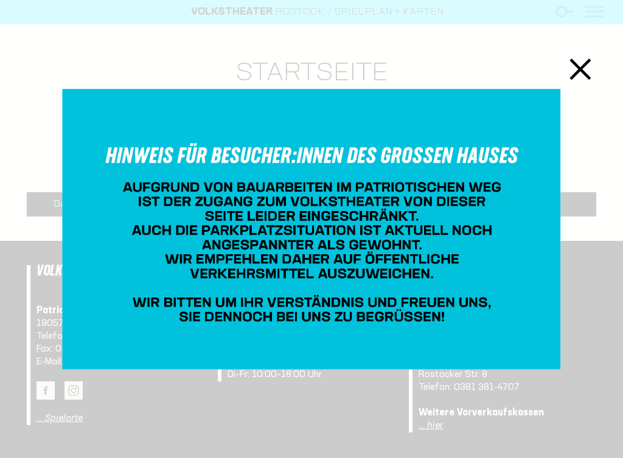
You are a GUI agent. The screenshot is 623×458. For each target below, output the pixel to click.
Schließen (580, 69)
